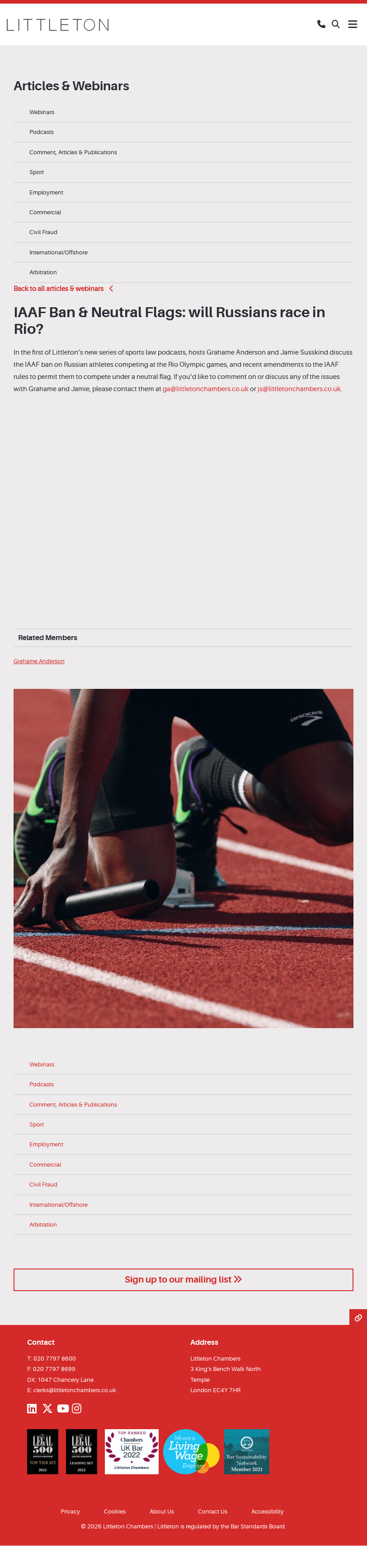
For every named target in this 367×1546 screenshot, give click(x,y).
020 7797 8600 (54, 1358)
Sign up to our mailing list (183, 1279)
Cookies (115, 1511)
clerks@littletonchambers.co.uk (74, 1390)
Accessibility (267, 1511)
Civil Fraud (43, 232)
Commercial (45, 212)
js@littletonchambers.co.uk (299, 389)
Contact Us (212, 1511)
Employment (46, 192)
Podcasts (41, 132)
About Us (162, 1511)
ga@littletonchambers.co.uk (206, 389)
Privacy (70, 1511)
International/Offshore (58, 252)
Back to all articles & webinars (63, 289)
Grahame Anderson (39, 661)
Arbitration (43, 272)
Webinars (41, 112)
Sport (36, 172)
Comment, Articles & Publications (73, 152)
